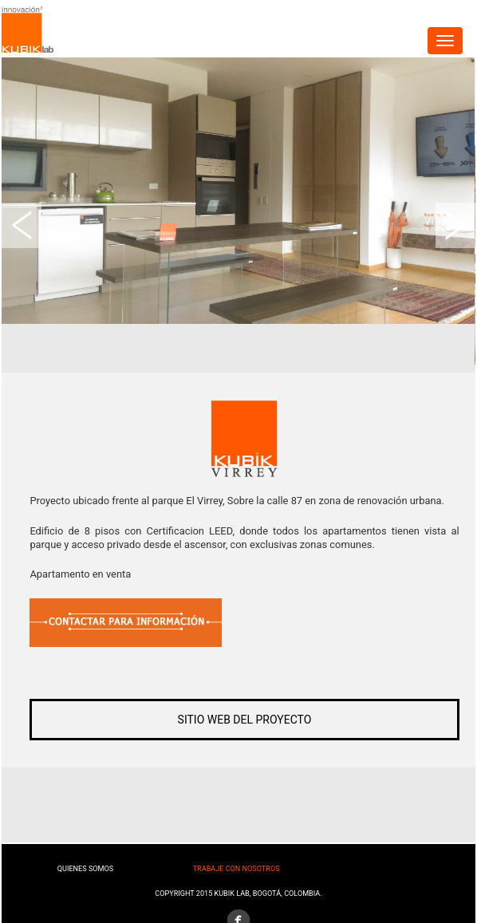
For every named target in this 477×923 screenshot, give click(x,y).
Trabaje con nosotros (236, 869)
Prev (21, 225)
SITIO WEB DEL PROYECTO (245, 719)
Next (455, 225)
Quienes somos (85, 869)
